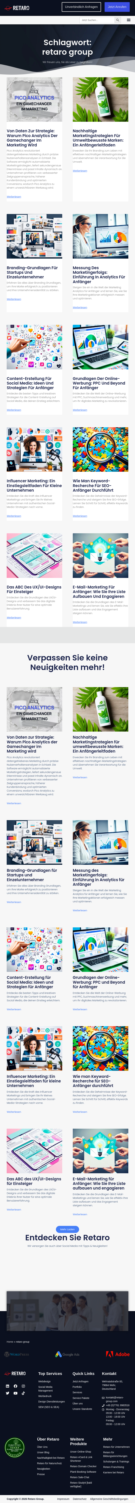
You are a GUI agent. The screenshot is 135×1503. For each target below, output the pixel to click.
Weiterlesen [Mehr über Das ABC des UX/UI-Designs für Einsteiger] (14, 617)
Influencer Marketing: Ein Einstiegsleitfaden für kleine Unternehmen (34, 485)
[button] (128, 20)
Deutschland (109, 1388)
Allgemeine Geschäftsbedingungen (109, 1499)
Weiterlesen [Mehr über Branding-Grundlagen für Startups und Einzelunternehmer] (14, 299)
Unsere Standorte (82, 1408)
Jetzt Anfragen (80, 1381)
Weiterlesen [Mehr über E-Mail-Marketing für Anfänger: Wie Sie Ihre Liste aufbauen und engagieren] (80, 622)
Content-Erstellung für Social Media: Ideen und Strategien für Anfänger (30, 383)
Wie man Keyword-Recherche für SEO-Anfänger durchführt (93, 485)
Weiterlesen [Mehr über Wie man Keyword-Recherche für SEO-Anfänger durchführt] (80, 516)
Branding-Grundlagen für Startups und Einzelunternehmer (32, 272)
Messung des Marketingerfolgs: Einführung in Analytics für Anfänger (99, 275)
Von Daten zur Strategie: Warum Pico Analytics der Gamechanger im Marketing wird (32, 138)
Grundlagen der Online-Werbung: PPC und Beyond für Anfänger (99, 383)
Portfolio (77, 1387)
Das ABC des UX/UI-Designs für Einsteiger (34, 589)
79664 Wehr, (109, 1385)
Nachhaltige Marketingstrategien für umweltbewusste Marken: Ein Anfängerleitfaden (98, 138)
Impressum (63, 1499)
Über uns (78, 1403)
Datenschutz (80, 1499)
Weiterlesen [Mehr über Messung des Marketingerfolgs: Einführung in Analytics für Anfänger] (80, 307)
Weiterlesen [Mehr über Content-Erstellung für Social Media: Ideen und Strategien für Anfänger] (14, 410)
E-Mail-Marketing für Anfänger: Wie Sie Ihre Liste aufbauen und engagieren (99, 591)
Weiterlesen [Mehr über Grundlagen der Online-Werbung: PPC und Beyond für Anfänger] (80, 410)
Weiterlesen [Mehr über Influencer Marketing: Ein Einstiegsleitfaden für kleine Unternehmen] (14, 516)
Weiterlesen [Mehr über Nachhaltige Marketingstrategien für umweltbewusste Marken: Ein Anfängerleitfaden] (80, 171)
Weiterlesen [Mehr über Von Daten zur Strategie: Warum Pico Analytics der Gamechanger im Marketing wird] (14, 196)
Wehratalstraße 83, (112, 1381)
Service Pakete (81, 1397)
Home (10, 1341)
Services (77, 1392)
